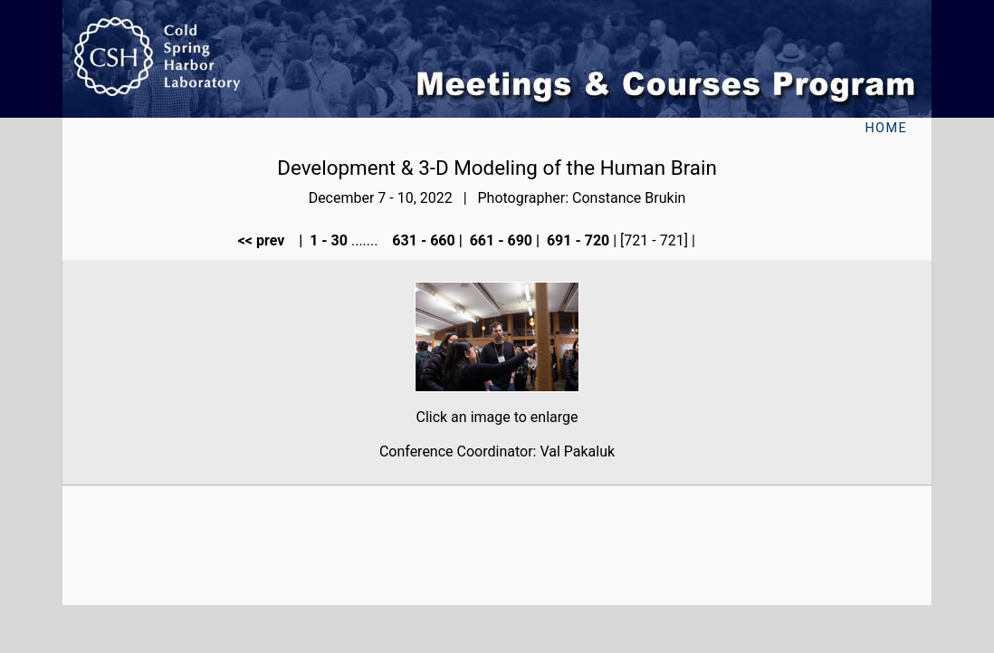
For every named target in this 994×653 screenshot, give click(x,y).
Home (886, 128)
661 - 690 (499, 240)
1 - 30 (327, 240)
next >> (728, 240)
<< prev (267, 240)
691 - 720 (576, 240)
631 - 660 (421, 240)
